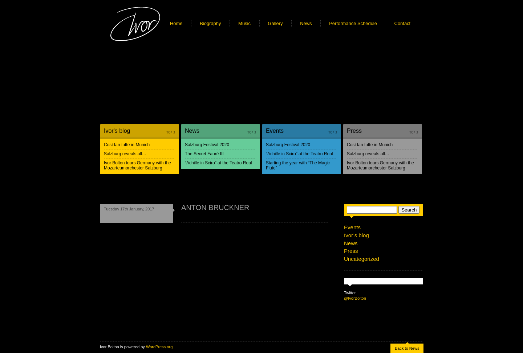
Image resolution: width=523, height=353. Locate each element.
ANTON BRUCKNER (215, 208)
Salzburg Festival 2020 (207, 144)
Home (176, 23)
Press (354, 131)
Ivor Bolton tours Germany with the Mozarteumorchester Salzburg (137, 165)
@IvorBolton (355, 298)
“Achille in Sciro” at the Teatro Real (218, 162)
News (306, 23)
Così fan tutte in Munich (127, 144)
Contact (402, 23)
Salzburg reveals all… (125, 153)
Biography (210, 23)
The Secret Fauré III (204, 153)
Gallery (275, 23)
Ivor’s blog (356, 235)
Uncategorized (361, 259)
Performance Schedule (353, 23)
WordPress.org (159, 347)
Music (244, 23)
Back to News (407, 348)
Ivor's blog (117, 131)
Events (275, 131)
